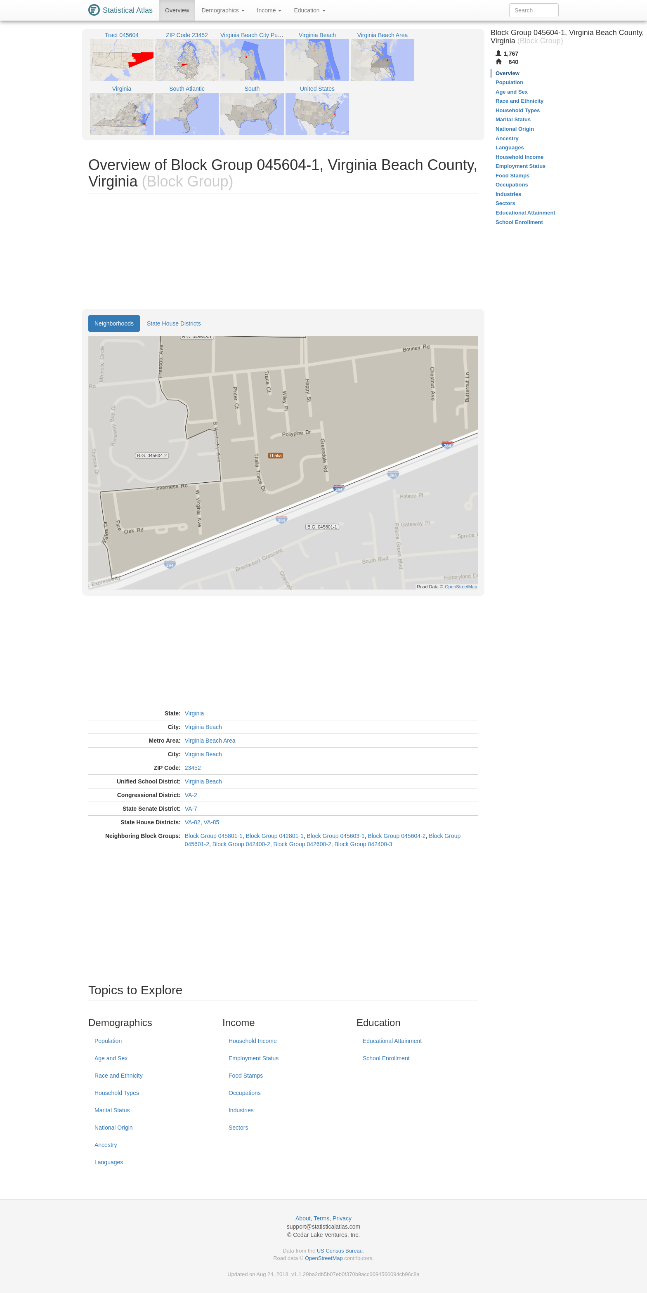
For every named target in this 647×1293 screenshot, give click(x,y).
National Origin (113, 1127)
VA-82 (193, 822)
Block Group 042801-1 (275, 836)
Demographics (222, 10)
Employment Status (254, 1058)
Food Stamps (246, 1075)
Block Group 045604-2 (396, 836)
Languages (108, 1162)
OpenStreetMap (324, 1258)
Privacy (342, 1218)
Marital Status (112, 1110)
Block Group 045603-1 (336, 836)
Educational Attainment (392, 1041)
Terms (321, 1218)
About (303, 1218)
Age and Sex (111, 1058)
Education (309, 10)
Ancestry (105, 1145)
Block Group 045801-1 (214, 836)
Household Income (253, 1041)
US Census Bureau (340, 1251)
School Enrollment (386, 1058)
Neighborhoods (114, 323)
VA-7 (191, 808)
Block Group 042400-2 (241, 844)
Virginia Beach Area (210, 740)
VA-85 (211, 822)
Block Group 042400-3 (363, 844)
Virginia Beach (203, 727)
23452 (193, 767)
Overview (177, 10)
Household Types (116, 1093)
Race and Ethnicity (118, 1075)
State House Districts (174, 323)
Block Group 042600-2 (302, 844)
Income (269, 10)
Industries (241, 1110)
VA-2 (191, 795)
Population (108, 1041)
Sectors (238, 1127)
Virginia (194, 713)
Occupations (245, 1093)
